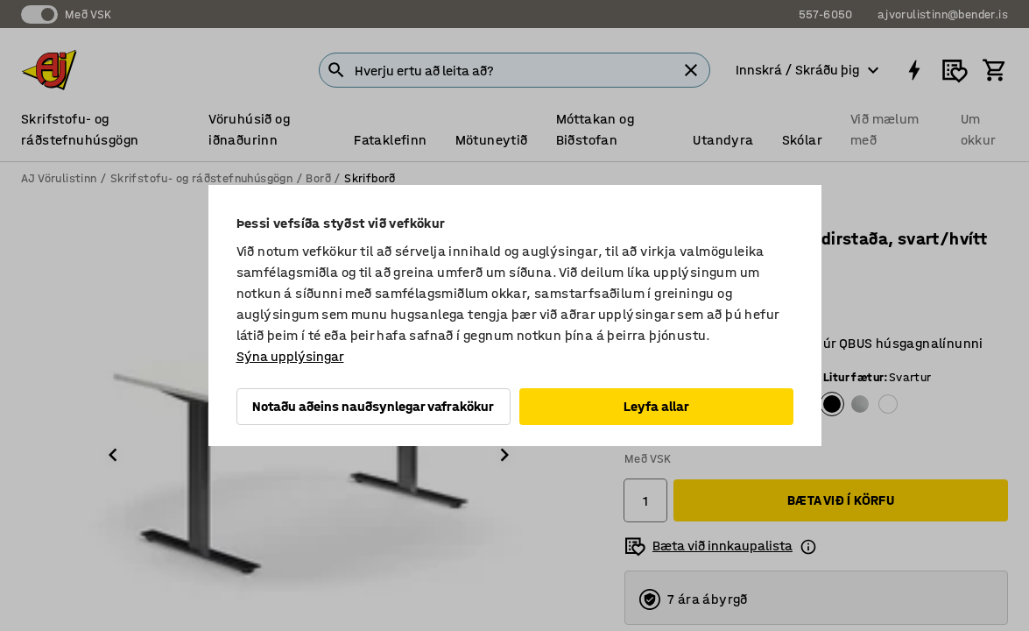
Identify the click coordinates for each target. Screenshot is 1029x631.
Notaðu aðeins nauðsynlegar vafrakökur (373, 406)
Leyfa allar (656, 406)
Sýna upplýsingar (290, 356)
